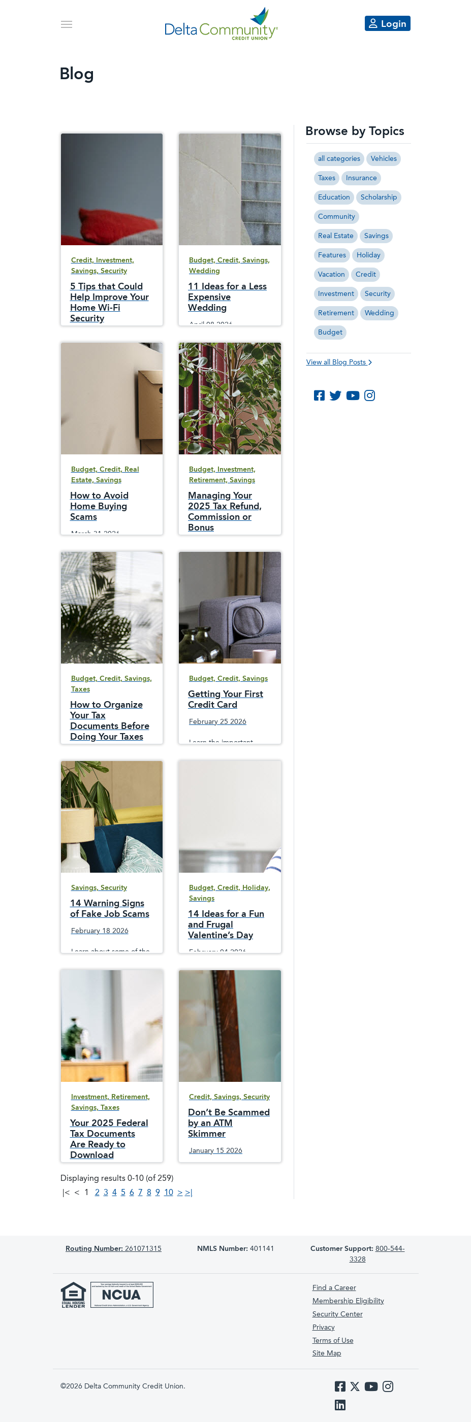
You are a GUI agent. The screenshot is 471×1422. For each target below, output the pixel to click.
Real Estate (336, 236)
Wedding (379, 313)
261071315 (114, 1248)
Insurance (361, 178)
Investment (336, 293)
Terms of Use (333, 1340)
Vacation (331, 274)
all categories (339, 158)
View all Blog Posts (339, 362)
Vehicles (384, 158)
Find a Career (334, 1288)
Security (378, 293)
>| (189, 1193)
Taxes (326, 178)
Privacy (323, 1327)
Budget (330, 332)
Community (336, 216)
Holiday (369, 255)
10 (168, 1193)
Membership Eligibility (348, 1301)
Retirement (336, 313)
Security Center (337, 1314)
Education (334, 197)
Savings (376, 236)
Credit (366, 274)
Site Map (326, 1353)
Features (332, 255)
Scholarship (379, 197)
